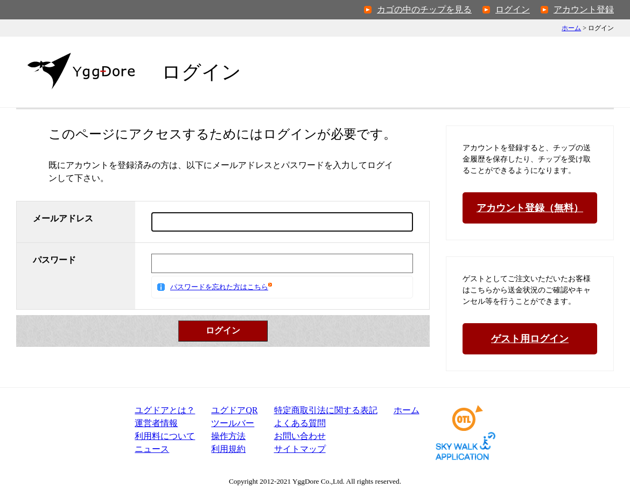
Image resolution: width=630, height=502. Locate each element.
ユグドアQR (234, 410)
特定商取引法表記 (325, 410)
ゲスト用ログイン (530, 338)
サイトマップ (300, 449)
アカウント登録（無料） (530, 208)
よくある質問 (300, 423)
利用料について (165, 436)
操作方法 (228, 436)
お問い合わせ (300, 436)
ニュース (152, 449)
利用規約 (228, 449)
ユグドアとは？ (165, 410)
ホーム (571, 28)
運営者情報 (156, 423)
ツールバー (232, 423)
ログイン (512, 9)
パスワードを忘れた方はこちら (219, 287)
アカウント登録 (584, 9)
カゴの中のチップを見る (424, 9)
